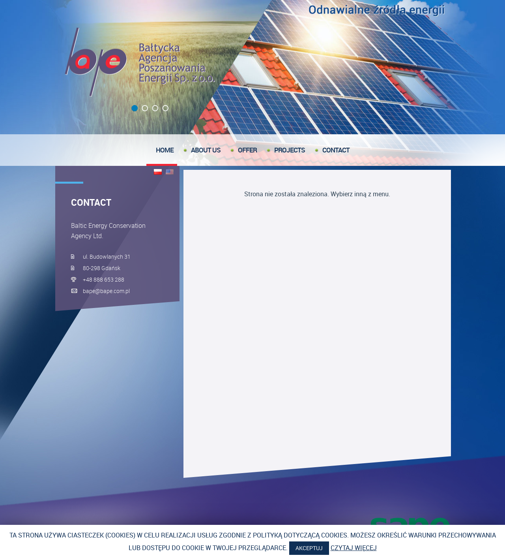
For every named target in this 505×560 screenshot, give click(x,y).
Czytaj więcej (354, 547)
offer (247, 149)
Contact (336, 149)
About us (206, 149)
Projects (289, 149)
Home (165, 149)
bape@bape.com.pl (106, 291)
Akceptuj (309, 548)
